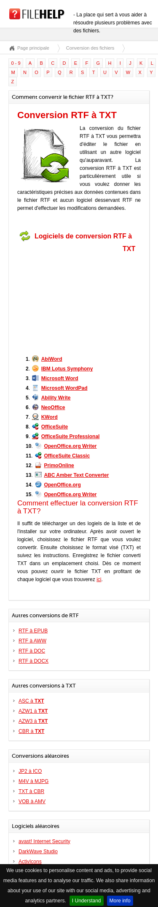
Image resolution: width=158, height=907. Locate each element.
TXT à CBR (31, 791)
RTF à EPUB (33, 631)
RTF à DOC (32, 651)
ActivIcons (30, 862)
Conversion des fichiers (90, 47)
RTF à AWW (32, 641)
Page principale (33, 47)
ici (98, 579)
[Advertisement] (70, 297)
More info (120, 901)
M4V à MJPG (33, 781)
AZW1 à (33, 711)
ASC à (31, 701)
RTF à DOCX (33, 661)
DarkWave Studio (38, 851)
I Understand (86, 901)
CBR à (31, 731)
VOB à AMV (32, 801)
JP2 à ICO (30, 771)
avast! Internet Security (44, 841)
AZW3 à (33, 721)
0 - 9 (16, 63)
